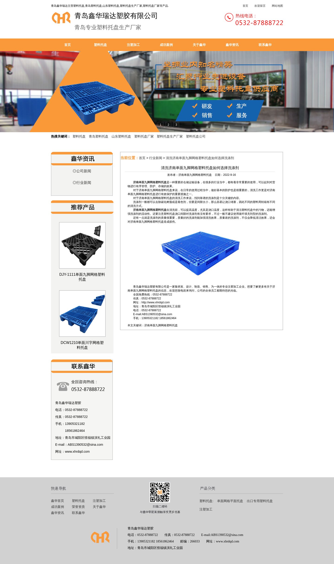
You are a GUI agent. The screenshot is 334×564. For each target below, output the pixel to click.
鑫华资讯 (232, 45)
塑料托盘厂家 (144, 136)
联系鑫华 (265, 45)
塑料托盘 (100, 45)
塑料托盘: (206, 501)
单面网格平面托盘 (230, 501)
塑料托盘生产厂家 (170, 136)
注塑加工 (133, 45)
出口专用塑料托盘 (260, 501)
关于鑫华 (199, 45)
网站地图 (277, 5)
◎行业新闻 (82, 183)
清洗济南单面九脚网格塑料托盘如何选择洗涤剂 (200, 158)
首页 (245, 5)
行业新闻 (155, 158)
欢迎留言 (260, 5)
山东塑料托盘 (121, 136)
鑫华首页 (57, 501)
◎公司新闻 (82, 171)
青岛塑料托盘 (98, 136)
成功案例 (166, 45)
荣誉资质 (78, 507)
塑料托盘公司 (196, 136)
